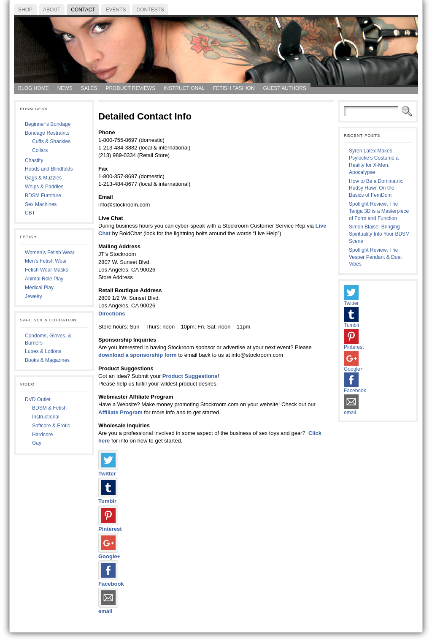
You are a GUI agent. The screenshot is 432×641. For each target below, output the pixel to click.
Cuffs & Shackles (51, 141)
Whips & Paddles (44, 187)
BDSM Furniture (43, 195)
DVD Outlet (38, 399)
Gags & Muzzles (43, 178)
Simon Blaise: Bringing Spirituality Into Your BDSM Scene (379, 234)
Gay (36, 443)
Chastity (34, 160)
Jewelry (33, 296)
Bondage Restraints (47, 133)
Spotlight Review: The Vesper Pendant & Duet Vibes (375, 257)
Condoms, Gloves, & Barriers (48, 339)
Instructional (45, 417)
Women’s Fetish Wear (49, 252)
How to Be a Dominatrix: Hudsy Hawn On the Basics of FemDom (376, 188)
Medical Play (39, 288)
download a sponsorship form (137, 355)
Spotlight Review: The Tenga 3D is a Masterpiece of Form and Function (379, 211)
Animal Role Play (44, 279)
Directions (111, 313)
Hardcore (42, 434)
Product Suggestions (190, 376)
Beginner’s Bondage (47, 124)
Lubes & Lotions (43, 351)
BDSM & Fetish (49, 408)
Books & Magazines (47, 360)
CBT (30, 213)
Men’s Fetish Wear (46, 261)
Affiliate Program (120, 412)
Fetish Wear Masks (46, 270)
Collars (40, 150)
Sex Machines (41, 204)
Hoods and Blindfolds (49, 169)
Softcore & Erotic (51, 426)
